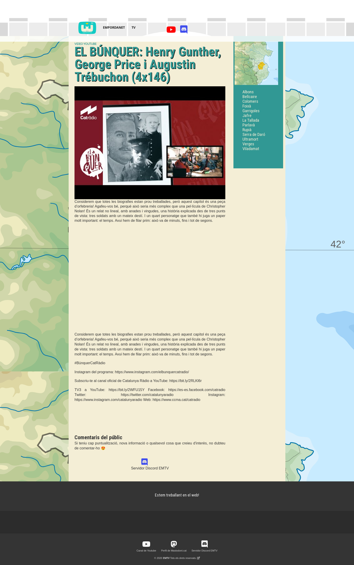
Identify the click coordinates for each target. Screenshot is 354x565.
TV (133, 27)
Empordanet (114, 27)
